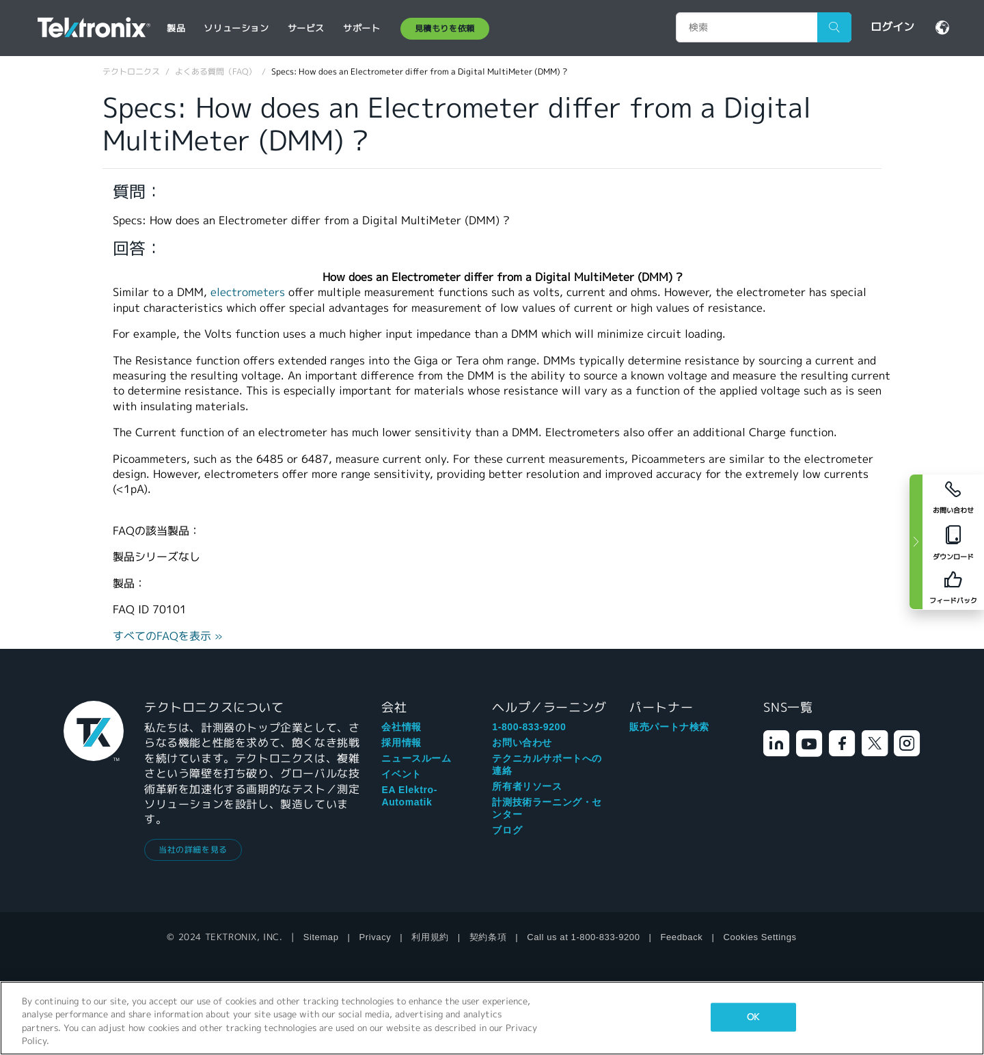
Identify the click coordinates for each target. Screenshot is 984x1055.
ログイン (892, 27)
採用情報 (401, 742)
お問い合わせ (522, 742)
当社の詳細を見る (193, 849)
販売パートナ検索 (669, 726)
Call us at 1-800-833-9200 (583, 937)
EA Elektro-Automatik (409, 795)
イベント (401, 774)
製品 (176, 28)
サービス (306, 28)
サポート (361, 28)
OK (753, 1017)
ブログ (507, 830)
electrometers (247, 292)
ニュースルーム (416, 758)
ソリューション (236, 28)
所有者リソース (527, 786)
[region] (492, 1018)
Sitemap (321, 937)
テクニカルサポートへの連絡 (547, 764)
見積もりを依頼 (445, 28)
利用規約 (429, 937)
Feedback (682, 937)
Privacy (375, 937)
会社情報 (401, 726)
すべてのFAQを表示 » (168, 636)
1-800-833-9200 (529, 726)
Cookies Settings (759, 937)
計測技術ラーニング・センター (547, 808)
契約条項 (487, 937)
